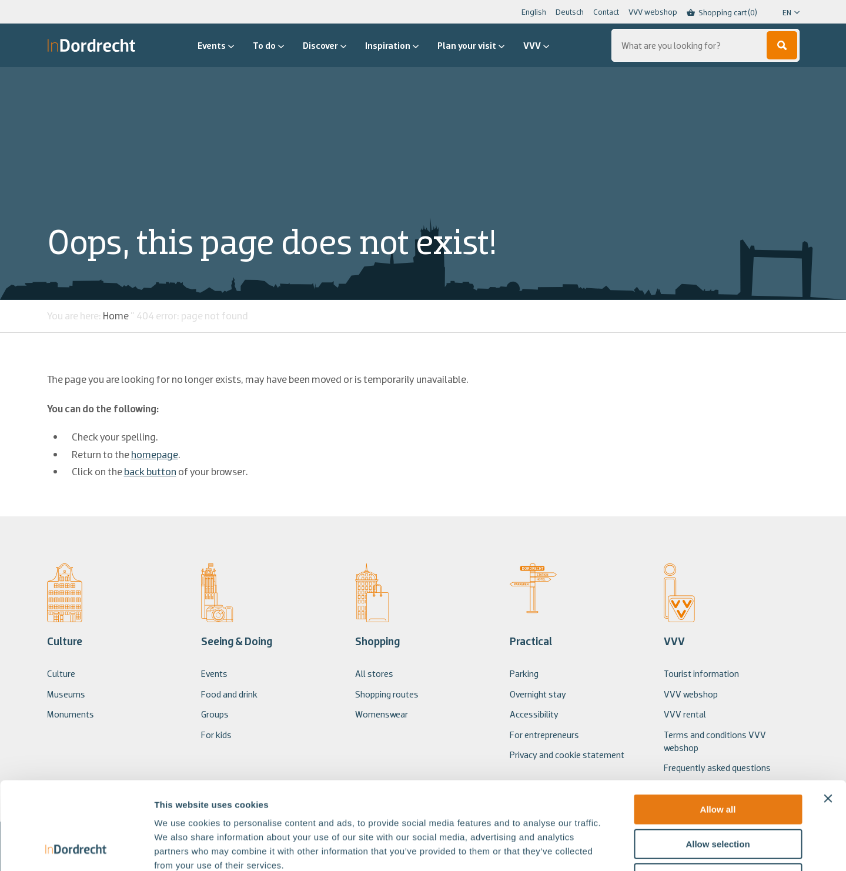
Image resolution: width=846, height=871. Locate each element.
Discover (324, 45)
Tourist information (701, 673)
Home (116, 315)
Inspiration (392, 45)
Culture (61, 673)
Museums (66, 694)
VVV (536, 45)
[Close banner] (828, 716)
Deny (718, 796)
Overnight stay (538, 694)
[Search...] (705, 45)
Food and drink (229, 694)
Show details (617, 848)
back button (150, 471)
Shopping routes (387, 694)
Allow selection (718, 762)
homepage (154, 454)
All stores (374, 673)
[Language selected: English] (783, 12)
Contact (606, 12)
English (533, 12)
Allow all (718, 727)
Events (216, 45)
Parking (524, 673)
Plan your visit (470, 45)
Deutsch (570, 12)
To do (268, 45)
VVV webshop (652, 12)
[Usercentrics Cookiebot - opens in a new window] (76, 848)
